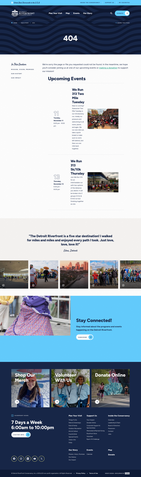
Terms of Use (93, 473)
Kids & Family (73, 425)
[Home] (22, 13)
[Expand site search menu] (111, 13)
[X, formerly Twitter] (41, 459)
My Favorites (124, 2)
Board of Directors (114, 425)
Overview (111, 420)
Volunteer (90, 436)
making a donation (108, 67)
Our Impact (72, 460)
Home (14, 23)
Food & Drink (73, 434)
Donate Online (110, 375)
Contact (110, 431)
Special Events (73, 437)
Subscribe (82, 337)
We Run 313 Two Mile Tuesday (78, 96)
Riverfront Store (92, 433)
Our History (72, 457)
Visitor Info (18, 435)
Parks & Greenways (75, 423)
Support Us (109, 2)
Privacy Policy (80, 473)
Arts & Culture (73, 431)
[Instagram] (21, 459)
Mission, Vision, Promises (77, 454)
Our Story (87, 13)
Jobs (109, 434)
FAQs (70, 442)
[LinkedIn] (28, 459)
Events (76, 13)
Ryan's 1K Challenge (93, 439)
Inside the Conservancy (90, 2)
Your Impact (90, 420)
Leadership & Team (114, 423)
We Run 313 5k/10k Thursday (77, 167)
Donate (120, 13)
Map (68, 13)
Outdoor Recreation (75, 428)
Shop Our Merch (25, 377)
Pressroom (111, 428)
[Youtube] (35, 459)
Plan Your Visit (55, 13)
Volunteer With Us (65, 377)
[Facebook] (14, 459)
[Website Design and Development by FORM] (117, 473)
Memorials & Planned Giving (95, 431)
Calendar (89, 454)
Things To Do (73, 420)
